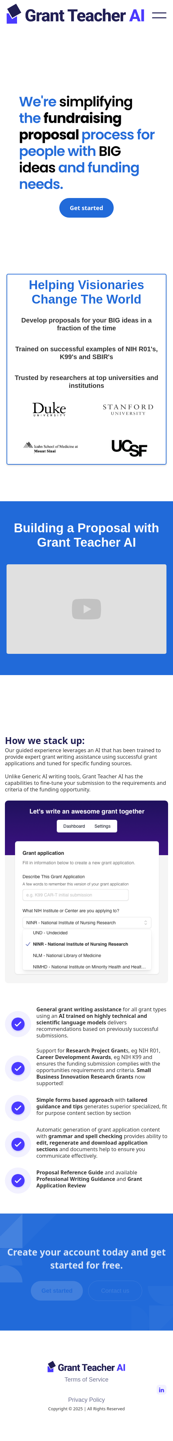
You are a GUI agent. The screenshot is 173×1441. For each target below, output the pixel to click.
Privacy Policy (86, 1400)
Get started (86, 208)
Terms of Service (86, 1379)
